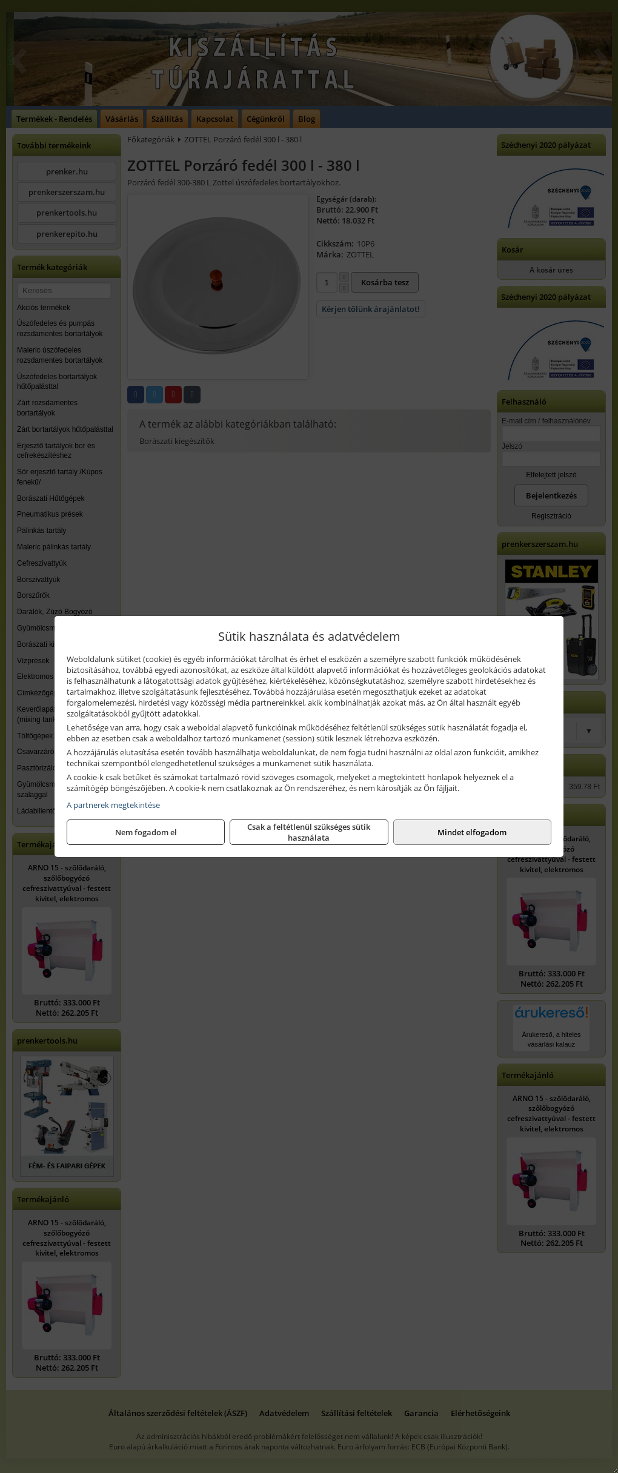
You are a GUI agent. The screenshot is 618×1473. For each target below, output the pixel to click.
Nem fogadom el (146, 832)
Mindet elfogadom (472, 832)
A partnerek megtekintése (113, 804)
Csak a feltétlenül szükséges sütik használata (308, 832)
